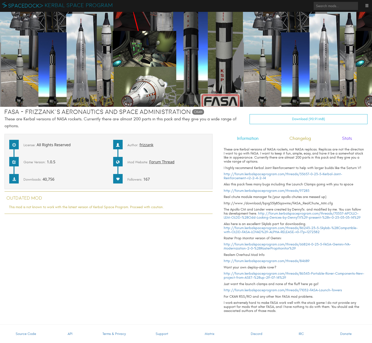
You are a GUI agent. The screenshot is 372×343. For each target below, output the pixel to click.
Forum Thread (162, 161)
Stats (347, 138)
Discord (256, 334)
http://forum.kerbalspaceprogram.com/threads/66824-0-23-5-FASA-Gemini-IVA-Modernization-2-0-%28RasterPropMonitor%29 (287, 246)
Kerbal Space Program (79, 5)
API (70, 334)
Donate (346, 334)
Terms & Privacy (114, 334)
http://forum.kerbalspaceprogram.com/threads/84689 (267, 261)
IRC (301, 334)
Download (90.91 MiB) (308, 119)
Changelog (300, 138)
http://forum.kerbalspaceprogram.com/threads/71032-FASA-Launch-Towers (283, 290)
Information (248, 138)
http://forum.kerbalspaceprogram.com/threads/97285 (266, 191)
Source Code (26, 334)
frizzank (146, 144)
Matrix (209, 334)
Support (162, 334)
